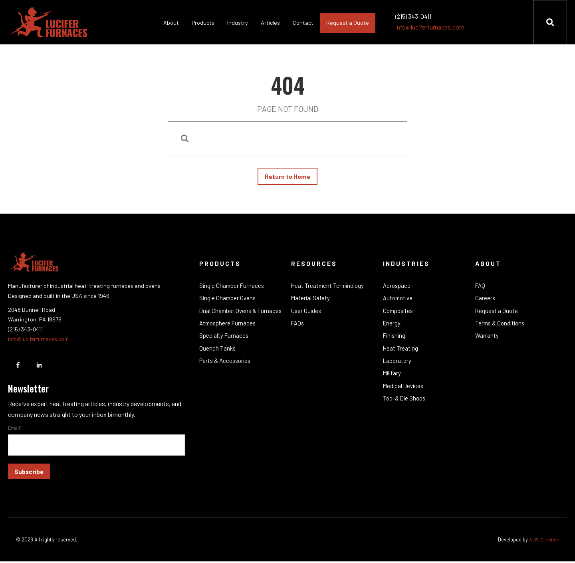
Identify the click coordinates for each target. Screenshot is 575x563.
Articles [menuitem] (270, 22)
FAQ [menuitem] (480, 287)
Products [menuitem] (202, 22)
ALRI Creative (544, 541)
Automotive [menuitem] (398, 300)
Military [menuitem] (392, 377)
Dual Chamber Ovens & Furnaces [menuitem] (241, 313)
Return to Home (287, 177)
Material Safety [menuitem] (311, 300)
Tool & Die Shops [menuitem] (404, 403)
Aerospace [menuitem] (397, 287)
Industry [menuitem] (237, 22)
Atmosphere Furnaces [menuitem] (228, 325)
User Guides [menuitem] (306, 313)
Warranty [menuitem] (487, 339)
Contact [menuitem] (302, 22)
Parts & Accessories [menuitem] (226, 364)
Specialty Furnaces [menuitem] (224, 339)
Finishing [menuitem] (395, 339)
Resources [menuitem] (314, 265)
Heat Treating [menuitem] (401, 351)
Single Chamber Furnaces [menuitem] (232, 287)
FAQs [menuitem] (298, 325)
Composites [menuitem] (399, 313)
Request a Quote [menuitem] (347, 22)
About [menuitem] (170, 22)
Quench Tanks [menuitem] (217, 351)
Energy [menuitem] (392, 325)
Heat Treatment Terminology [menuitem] (328, 287)
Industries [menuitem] (406, 265)
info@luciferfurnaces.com (429, 27)
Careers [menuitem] (485, 300)
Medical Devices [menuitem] (404, 390)
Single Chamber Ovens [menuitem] (228, 300)
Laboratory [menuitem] (397, 364)
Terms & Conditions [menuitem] (501, 325)
